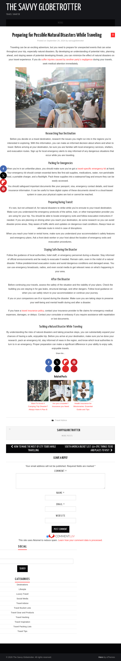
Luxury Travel (22, 594)
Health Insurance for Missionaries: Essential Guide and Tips (83, 406)
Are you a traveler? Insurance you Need (60, 404)
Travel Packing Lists (22, 626)
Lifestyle (22, 589)
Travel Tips (22, 631)
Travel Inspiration (22, 621)
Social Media (22, 598)
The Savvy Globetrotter (43, 7)
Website (60, 515)
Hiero (100, 657)
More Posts (67, 436)
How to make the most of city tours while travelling (33, 448)
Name (60, 492)
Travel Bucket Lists (22, 608)
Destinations (22, 584)
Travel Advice (61, 420)
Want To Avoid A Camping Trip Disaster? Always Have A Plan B (38, 406)
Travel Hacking (22, 617)
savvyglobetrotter (76, 41)
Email (60, 504)
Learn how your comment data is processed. (80, 540)
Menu (60, 23)
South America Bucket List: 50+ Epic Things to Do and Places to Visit (89, 448)
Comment (60, 471)
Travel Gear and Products (22, 612)
